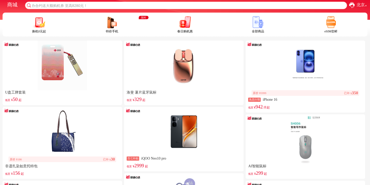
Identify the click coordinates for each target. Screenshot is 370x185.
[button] (352, 5)
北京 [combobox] (362, 5)
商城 (12, 4)
